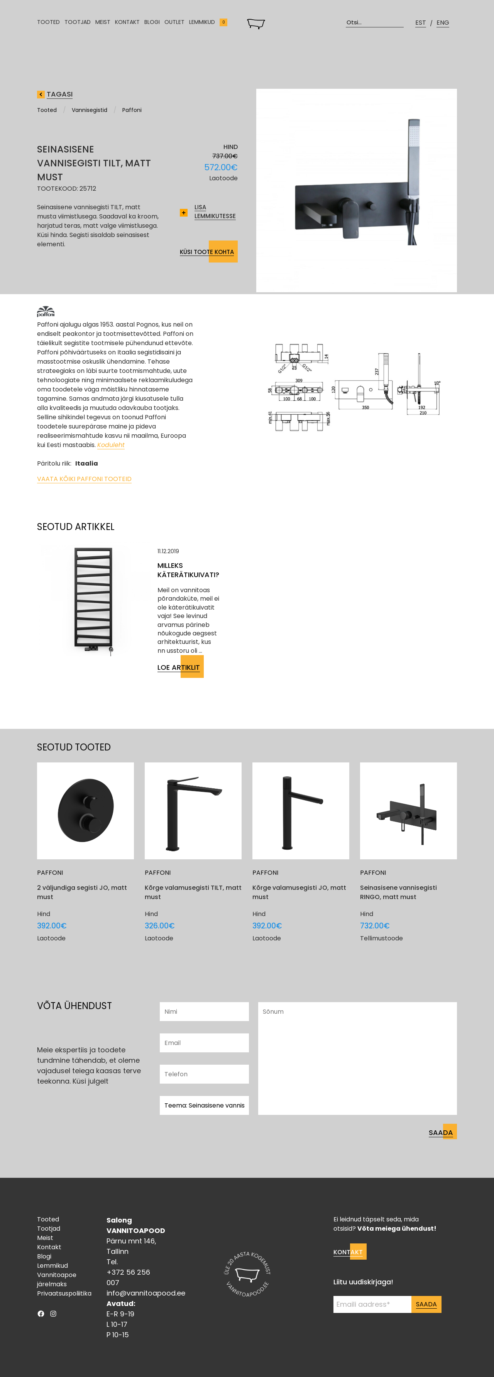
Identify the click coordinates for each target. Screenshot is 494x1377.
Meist (102, 25)
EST (420, 25)
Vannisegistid (89, 110)
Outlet (174, 25)
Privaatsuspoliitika (64, 1293)
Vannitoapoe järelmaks (56, 1279)
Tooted (48, 25)
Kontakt (127, 25)
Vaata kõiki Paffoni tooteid (84, 478)
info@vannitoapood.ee (146, 1293)
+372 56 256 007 (128, 1277)
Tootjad (77, 25)
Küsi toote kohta (207, 252)
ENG (442, 25)
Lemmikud (202, 25)
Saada (426, 1304)
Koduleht (111, 444)
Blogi (152, 25)
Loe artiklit (178, 667)
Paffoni (132, 110)
